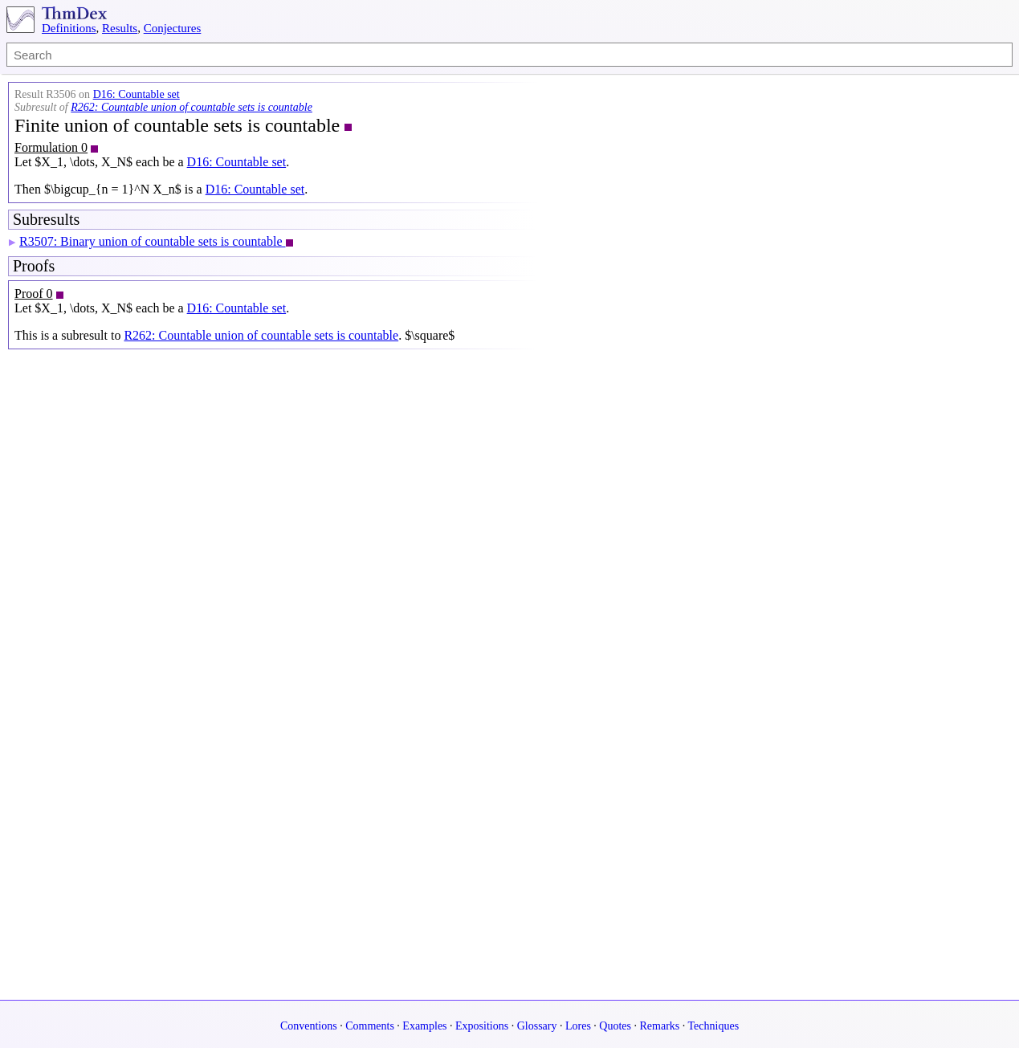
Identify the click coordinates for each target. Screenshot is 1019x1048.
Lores (578, 1026)
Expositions (481, 1026)
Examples (424, 1026)
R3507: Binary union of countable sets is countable (152, 241)
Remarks (660, 1026)
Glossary (537, 1026)
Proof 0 (33, 293)
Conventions (308, 1026)
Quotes (615, 1026)
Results (119, 28)
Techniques (714, 1026)
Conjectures (173, 28)
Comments (369, 1026)
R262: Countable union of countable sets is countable (191, 107)
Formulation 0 (51, 147)
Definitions (69, 28)
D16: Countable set (136, 94)
